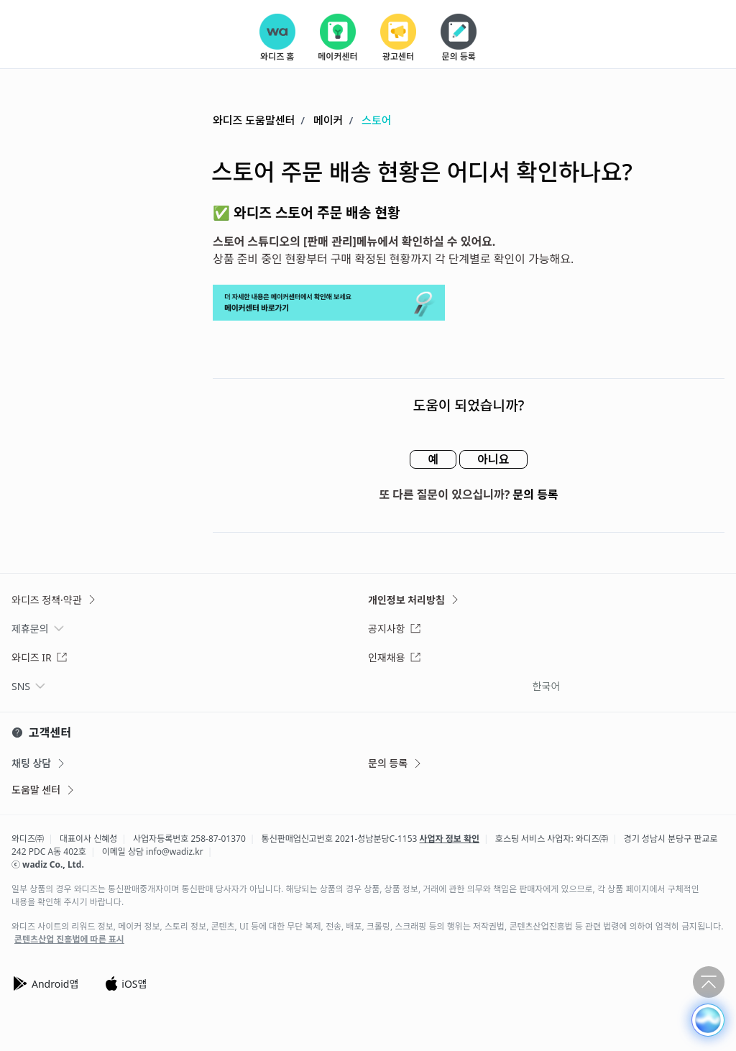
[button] (708, 1020)
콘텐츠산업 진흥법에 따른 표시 (69, 940)
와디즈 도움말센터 (254, 120)
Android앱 (45, 983)
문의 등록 (535, 494)
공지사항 (394, 628)
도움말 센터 (44, 790)
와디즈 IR (40, 657)
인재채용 (394, 657)
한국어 (547, 686)
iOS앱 (125, 983)
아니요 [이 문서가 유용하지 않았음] (493, 459)
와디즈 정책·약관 (55, 600)
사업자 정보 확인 (450, 838)
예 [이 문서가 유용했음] (433, 459)
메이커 (328, 120)
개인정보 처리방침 (414, 600)
